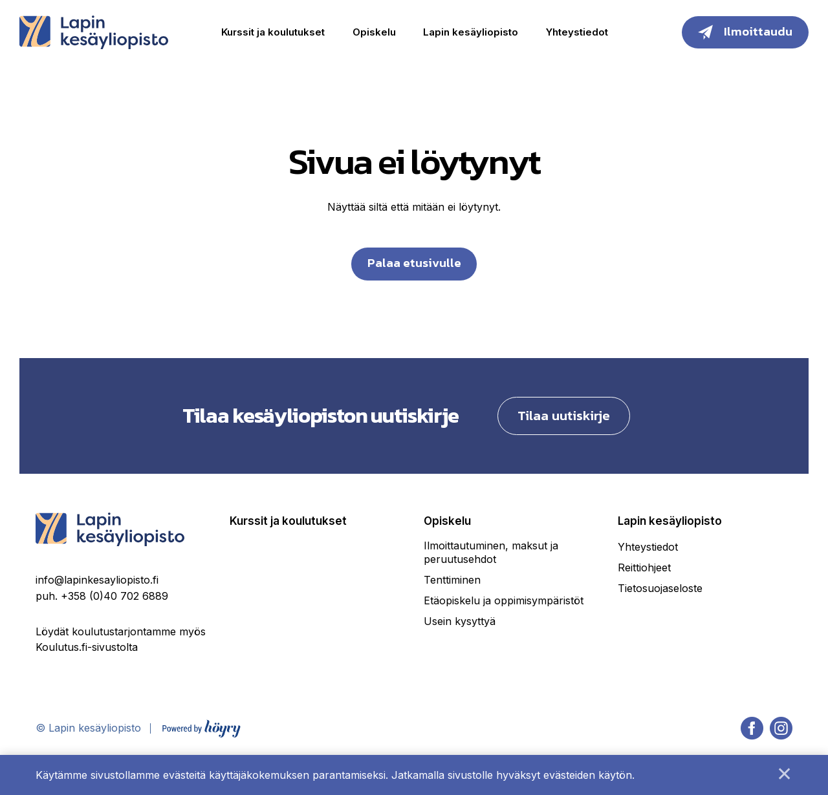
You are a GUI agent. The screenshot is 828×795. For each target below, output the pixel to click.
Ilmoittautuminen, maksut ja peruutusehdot (491, 553)
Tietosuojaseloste (660, 588)
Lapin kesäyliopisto (470, 32)
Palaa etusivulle (414, 262)
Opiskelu (374, 32)
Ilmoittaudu (758, 31)
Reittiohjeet (644, 568)
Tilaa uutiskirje (564, 415)
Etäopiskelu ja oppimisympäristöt (503, 601)
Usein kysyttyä (460, 621)
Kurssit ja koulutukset (273, 32)
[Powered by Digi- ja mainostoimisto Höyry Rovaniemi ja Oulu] (201, 725)
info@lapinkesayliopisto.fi (97, 579)
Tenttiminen (452, 580)
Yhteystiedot (577, 32)
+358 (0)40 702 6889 (114, 595)
